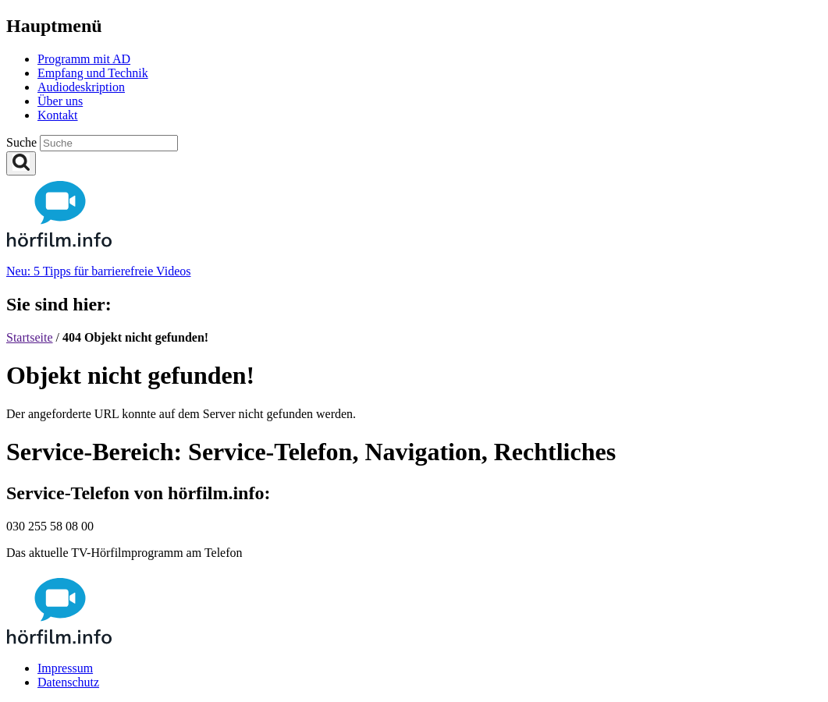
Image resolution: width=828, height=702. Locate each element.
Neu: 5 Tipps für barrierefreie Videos (98, 271)
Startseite (29, 337)
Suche (23, 142)
